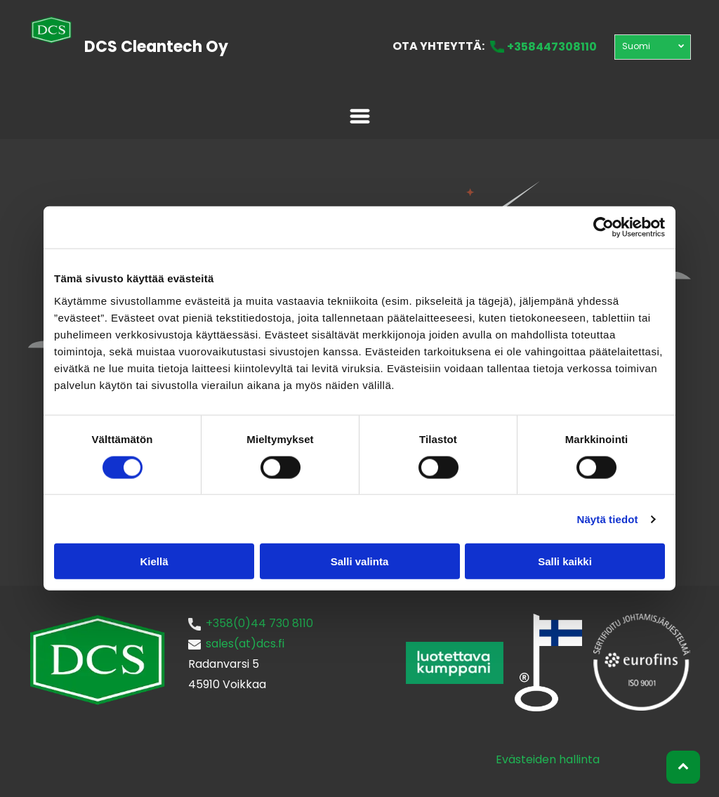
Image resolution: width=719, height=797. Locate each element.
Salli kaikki (565, 561)
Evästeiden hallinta (548, 759)
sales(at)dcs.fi (245, 643)
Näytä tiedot (607, 519)
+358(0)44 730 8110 (259, 623)
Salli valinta (360, 561)
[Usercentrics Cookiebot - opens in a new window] (603, 227)
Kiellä (154, 561)
